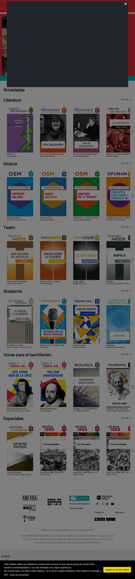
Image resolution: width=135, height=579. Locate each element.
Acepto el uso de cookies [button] (117, 570)
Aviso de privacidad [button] (19, 574)
